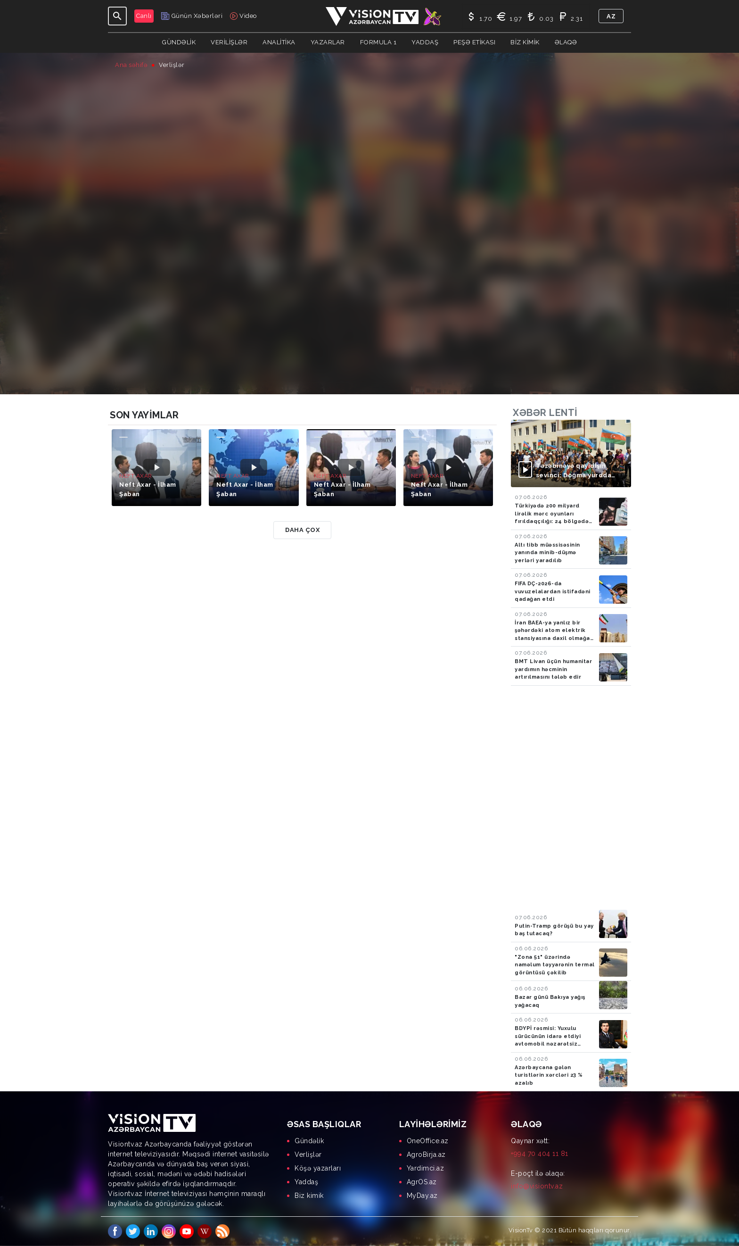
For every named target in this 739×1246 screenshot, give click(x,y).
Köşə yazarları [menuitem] (318, 1168)
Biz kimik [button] (525, 42)
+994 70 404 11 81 (539, 1153)
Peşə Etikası (474, 42)
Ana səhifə (131, 64)
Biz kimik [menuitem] (309, 1195)
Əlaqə (566, 42)
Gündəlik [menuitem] (309, 1141)
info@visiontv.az (537, 1186)
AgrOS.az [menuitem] (422, 1182)
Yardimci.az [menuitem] (425, 1168)
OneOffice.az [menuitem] (428, 1141)
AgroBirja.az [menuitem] (426, 1154)
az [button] (611, 16)
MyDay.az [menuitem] (422, 1195)
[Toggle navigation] (117, 16)
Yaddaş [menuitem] (306, 1182)
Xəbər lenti (545, 412)
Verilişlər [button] (229, 42)
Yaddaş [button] (424, 42)
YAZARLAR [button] (328, 42)
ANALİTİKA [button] (279, 42)
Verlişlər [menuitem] (308, 1154)
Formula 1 (378, 42)
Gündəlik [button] (179, 42)
